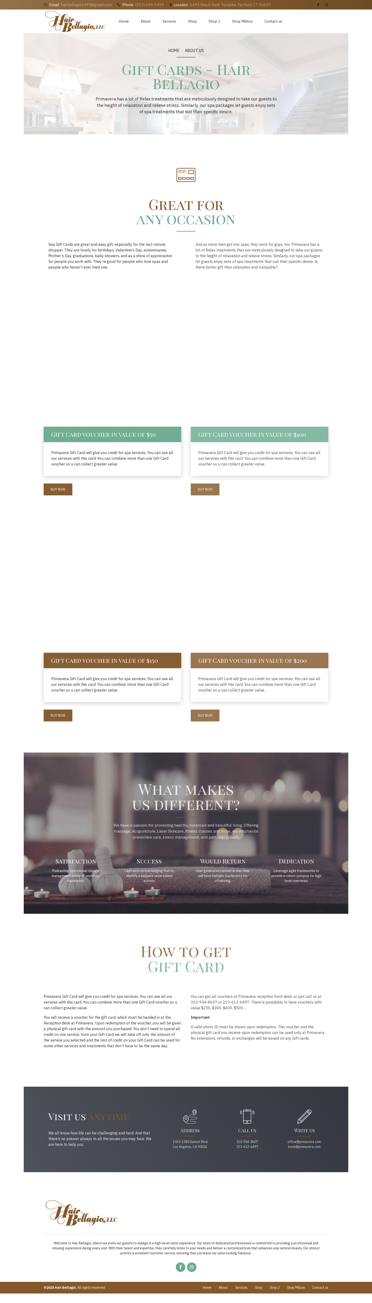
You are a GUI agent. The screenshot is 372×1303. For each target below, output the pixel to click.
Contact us (273, 21)
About (146, 21)
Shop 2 (214, 21)
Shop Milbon (242, 21)
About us (194, 50)
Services (169, 21)
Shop (192, 21)
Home (124, 21)
